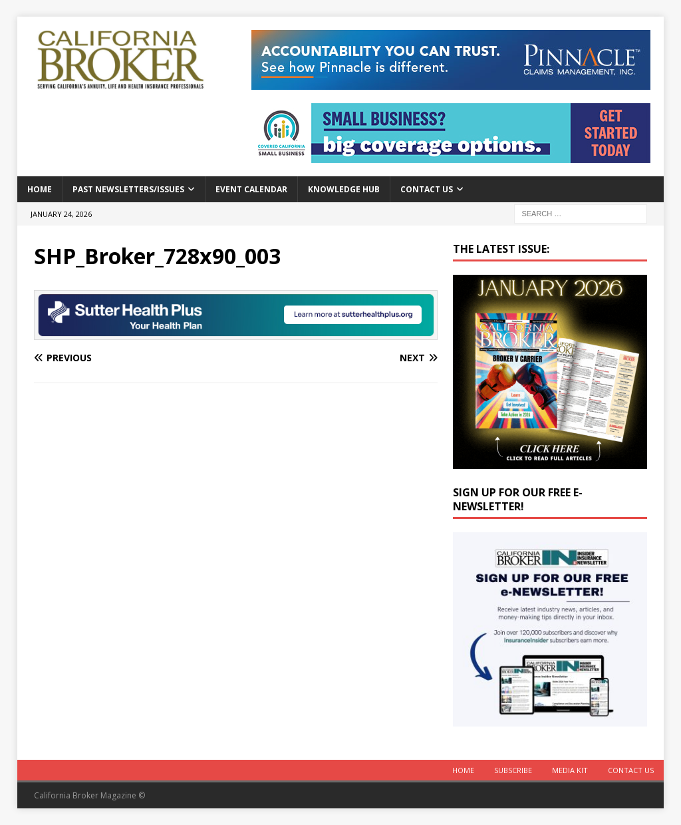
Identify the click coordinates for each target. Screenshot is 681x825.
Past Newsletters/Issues (128, 189)
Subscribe (513, 770)
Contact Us (426, 189)
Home (39, 189)
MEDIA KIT (570, 770)
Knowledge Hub (344, 189)
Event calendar (251, 189)
